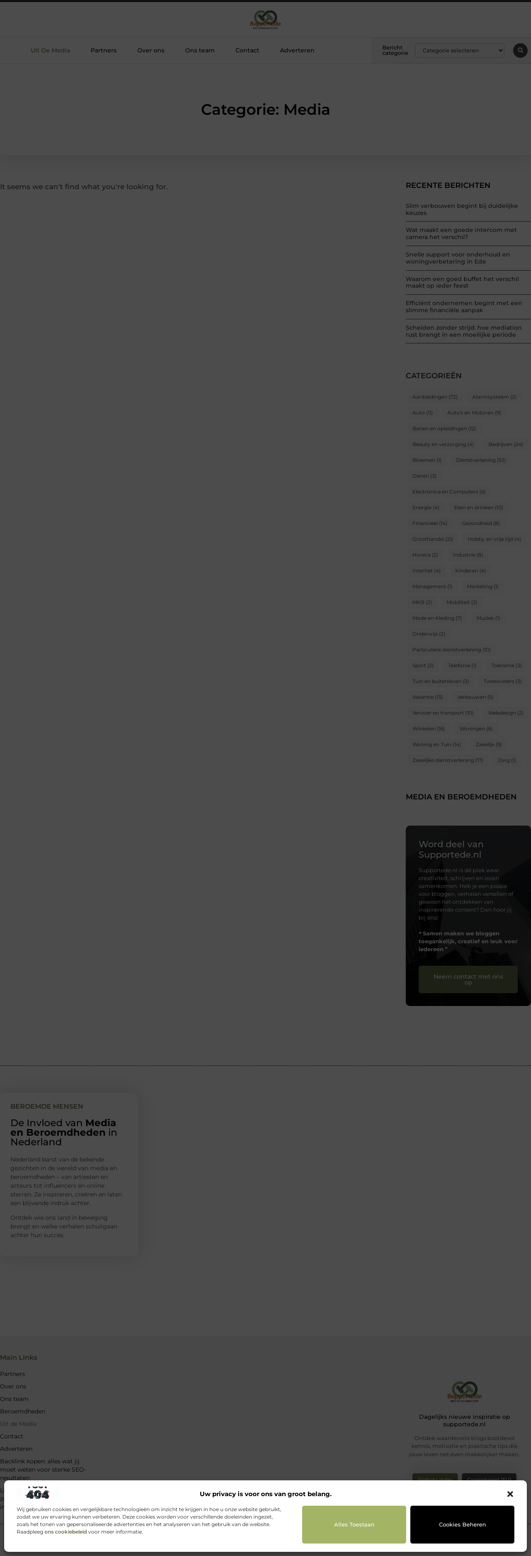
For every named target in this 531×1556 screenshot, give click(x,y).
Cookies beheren (462, 1524)
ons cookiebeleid (66, 1532)
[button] (510, 1494)
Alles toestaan (354, 1524)
